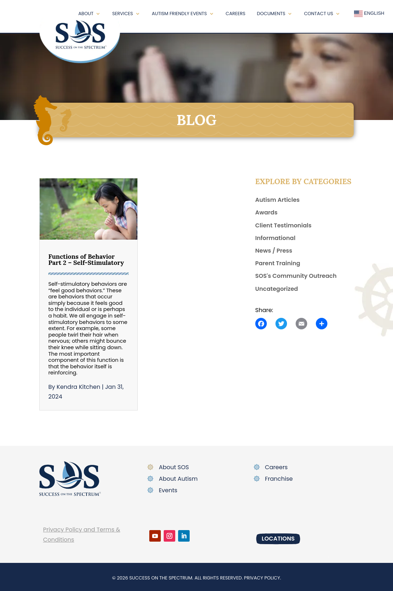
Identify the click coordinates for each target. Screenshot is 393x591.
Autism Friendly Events (179, 13)
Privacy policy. (262, 578)
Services (122, 13)
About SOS (174, 467)
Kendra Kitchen (78, 387)
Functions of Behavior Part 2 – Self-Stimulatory (86, 259)
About (85, 13)
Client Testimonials (283, 225)
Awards (266, 212)
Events (168, 490)
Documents (271, 13)
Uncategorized (276, 289)
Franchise (279, 479)
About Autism (178, 479)
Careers (236, 13)
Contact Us (318, 13)
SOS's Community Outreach (296, 276)
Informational (275, 238)
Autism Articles (277, 200)
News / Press (273, 250)
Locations (278, 538)
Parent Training (277, 263)
